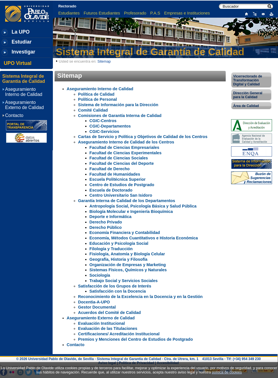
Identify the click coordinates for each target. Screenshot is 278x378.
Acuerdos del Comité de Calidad (109, 312)
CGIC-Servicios (104, 131)
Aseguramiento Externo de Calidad (101, 318)
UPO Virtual (17, 63)
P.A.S (155, 13)
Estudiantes (69, 13)
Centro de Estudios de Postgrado (122, 184)
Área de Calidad (246, 106)
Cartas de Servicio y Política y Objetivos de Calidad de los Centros (143, 136)
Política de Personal (97, 99)
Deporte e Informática (111, 216)
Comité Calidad (93, 110)
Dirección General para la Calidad (247, 95)
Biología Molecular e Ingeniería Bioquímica (131, 211)
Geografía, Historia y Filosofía (119, 259)
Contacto (75, 344)
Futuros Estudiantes (102, 13)
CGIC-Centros (103, 120)
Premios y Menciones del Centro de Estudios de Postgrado (135, 339)
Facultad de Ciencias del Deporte (122, 163)
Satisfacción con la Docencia (118, 291)
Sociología (100, 275)
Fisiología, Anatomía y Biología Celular (127, 254)
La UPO (21, 32)
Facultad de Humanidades (115, 174)
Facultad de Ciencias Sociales (119, 158)
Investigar (23, 52)
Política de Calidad (96, 94)
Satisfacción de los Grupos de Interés (115, 286)
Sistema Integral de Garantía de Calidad (150, 51)
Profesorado (135, 13)
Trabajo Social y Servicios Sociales (124, 280)
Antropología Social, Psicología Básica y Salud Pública (143, 206)
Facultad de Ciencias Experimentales (126, 153)
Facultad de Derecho (110, 169)
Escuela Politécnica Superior (118, 179)
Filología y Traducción (111, 248)
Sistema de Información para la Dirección (118, 104)
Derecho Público (106, 227)
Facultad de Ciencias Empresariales (124, 147)
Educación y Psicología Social (119, 243)
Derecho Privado (106, 222)
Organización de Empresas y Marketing (128, 264)
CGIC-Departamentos (110, 126)
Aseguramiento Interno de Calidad (100, 89)
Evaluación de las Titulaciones (107, 328)
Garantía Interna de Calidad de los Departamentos (126, 200)
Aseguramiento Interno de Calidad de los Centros (126, 142)
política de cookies (227, 372)
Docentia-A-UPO (94, 302)
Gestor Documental (97, 307)
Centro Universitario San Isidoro (121, 195)
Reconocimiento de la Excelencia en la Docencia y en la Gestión (140, 296)
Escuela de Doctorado (111, 190)
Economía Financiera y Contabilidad (125, 232)
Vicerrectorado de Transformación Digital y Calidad (247, 80)
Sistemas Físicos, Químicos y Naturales (128, 270)
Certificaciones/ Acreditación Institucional (119, 334)
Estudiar (22, 42)
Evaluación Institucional (101, 323)
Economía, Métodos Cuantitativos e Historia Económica (144, 238)
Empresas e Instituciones (187, 13)
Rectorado (67, 6)
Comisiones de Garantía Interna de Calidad (119, 115)
